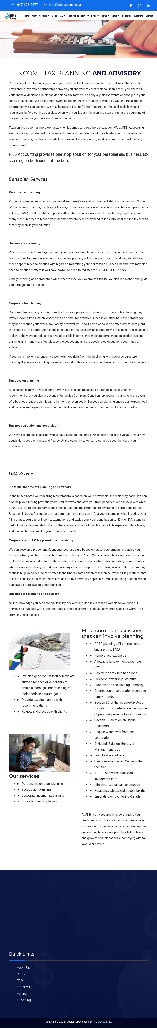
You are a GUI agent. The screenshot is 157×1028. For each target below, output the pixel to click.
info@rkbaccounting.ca (65, 5)
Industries (126, 16)
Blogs (54, 16)
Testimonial (73, 16)
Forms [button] (104, 16)
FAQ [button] (61, 16)
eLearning (138, 16)
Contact (149, 16)
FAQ (20, 981)
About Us (23, 968)
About (34, 16)
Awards (22, 994)
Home (26, 16)
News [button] (84, 16)
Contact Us (25, 987)
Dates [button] (114, 16)
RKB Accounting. (102, 1021)
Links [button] (94, 16)
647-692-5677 (27, 5)
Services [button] (43, 16)
